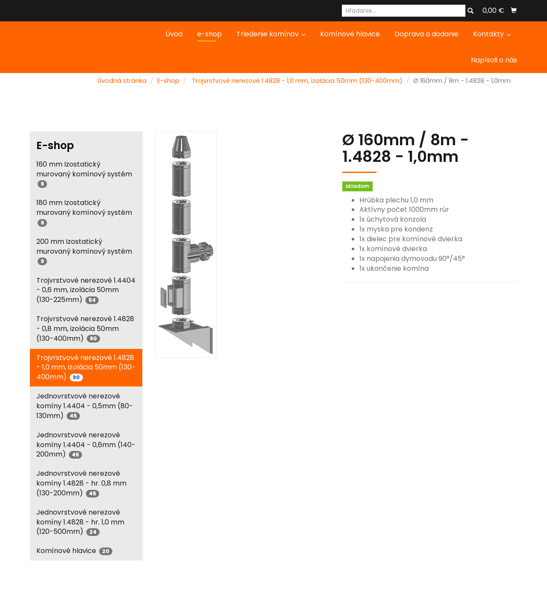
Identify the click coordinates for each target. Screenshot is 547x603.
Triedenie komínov (271, 34)
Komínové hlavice (350, 34)
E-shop (168, 80)
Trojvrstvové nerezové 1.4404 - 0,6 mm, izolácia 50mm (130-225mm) (85, 290)
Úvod (173, 34)
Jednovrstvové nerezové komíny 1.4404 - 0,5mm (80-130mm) (84, 406)
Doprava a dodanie (426, 34)
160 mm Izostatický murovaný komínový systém (84, 173)
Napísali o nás (494, 60)
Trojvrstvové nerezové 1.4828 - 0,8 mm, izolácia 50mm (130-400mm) (85, 328)
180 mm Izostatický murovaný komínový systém (84, 212)
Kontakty (492, 34)
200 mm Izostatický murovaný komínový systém (84, 251)
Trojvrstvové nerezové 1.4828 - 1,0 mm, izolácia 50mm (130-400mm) (297, 80)
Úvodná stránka (122, 80)
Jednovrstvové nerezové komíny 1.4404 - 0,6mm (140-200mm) (85, 445)
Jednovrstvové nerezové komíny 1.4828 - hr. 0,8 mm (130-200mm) (81, 483)
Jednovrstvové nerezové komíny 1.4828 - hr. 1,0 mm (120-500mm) (80, 522)
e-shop (209, 34)
